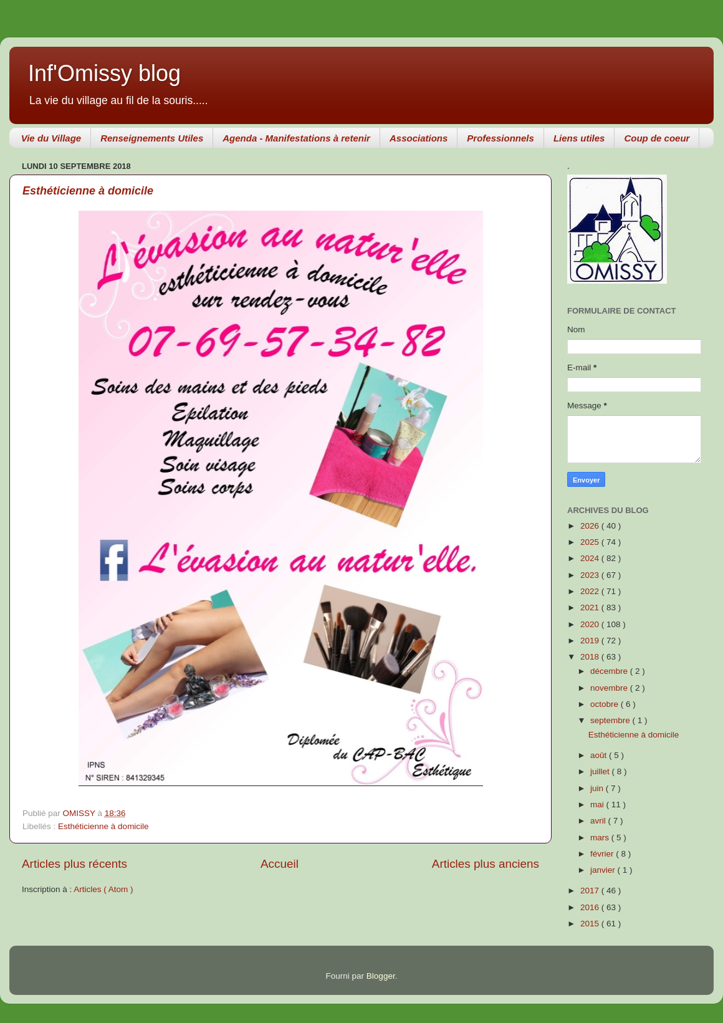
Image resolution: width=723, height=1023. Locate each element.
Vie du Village (51, 138)
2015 (590, 923)
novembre (610, 688)
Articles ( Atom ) (103, 889)
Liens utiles (579, 138)
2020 (590, 624)
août (599, 755)
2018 (590, 656)
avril (599, 820)
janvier (604, 870)
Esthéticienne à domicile (87, 191)
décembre (610, 671)
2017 (590, 890)
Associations (419, 138)
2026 (590, 526)
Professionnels (500, 138)
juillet (601, 771)
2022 (590, 591)
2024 (590, 558)
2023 (590, 575)
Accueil (280, 863)
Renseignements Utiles (151, 138)
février (603, 853)
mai (598, 804)
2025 (590, 542)
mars (600, 837)
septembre (611, 720)
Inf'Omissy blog (104, 73)
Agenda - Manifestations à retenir (296, 138)
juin (598, 788)
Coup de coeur (656, 138)
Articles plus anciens (485, 863)
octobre (605, 704)
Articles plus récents (74, 863)
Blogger (380, 976)
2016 (590, 907)
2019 (590, 640)
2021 (590, 607)
